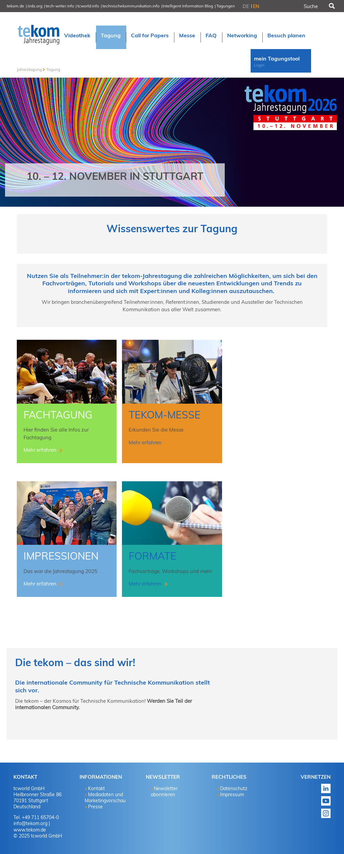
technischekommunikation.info (131, 5)
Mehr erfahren (41, 450)
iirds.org (35, 5)
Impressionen (61, 556)
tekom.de (15, 5)
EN (256, 6)
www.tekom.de (29, 830)
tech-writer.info (60, 5)
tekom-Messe (165, 414)
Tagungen (225, 5)
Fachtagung (58, 414)
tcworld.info (88, 5)
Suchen (331, 6)
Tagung (53, 69)
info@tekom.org (30, 823)
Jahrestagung (29, 69)
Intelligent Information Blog (188, 5)
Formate (152, 556)
